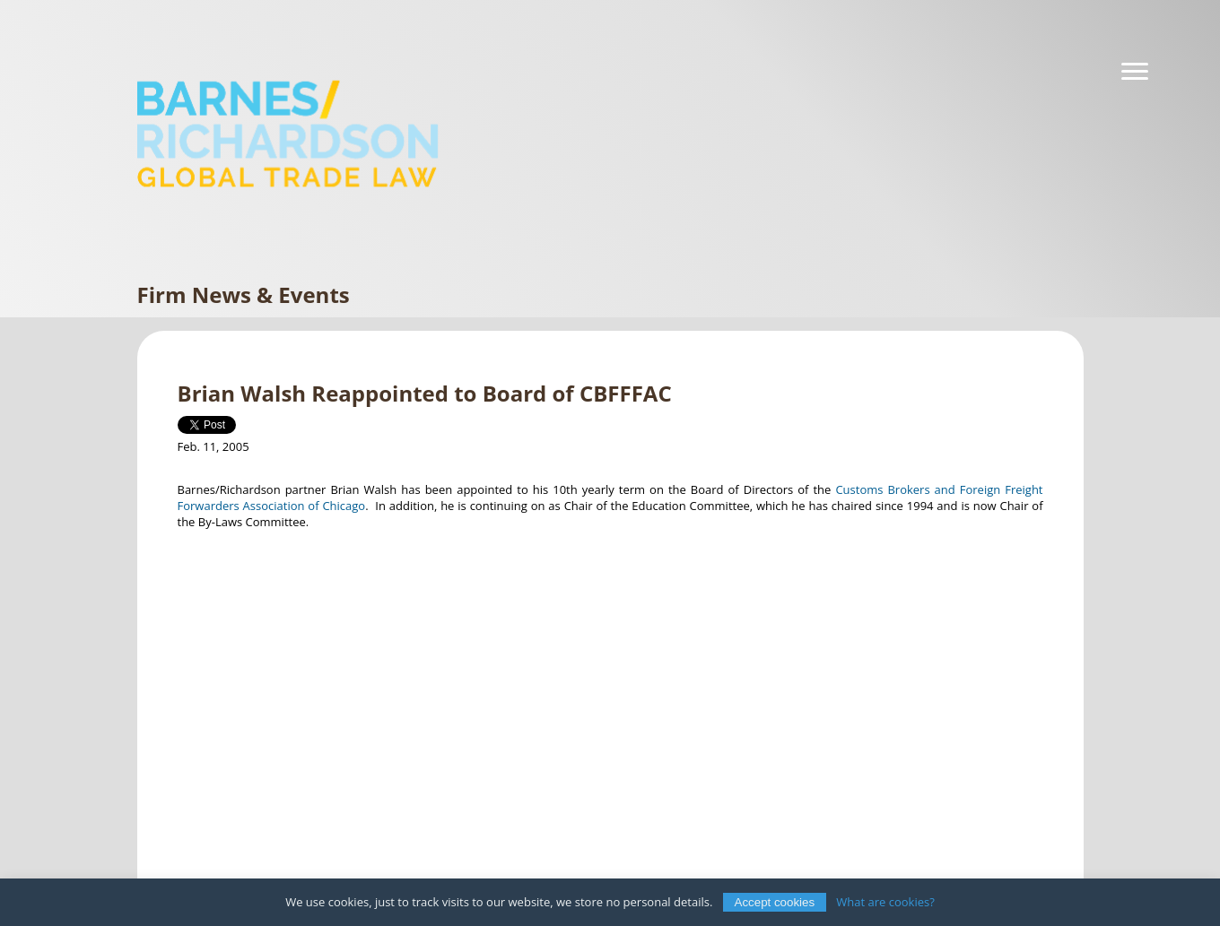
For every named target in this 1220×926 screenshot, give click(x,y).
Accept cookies (775, 902)
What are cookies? (885, 902)
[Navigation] (1134, 72)
